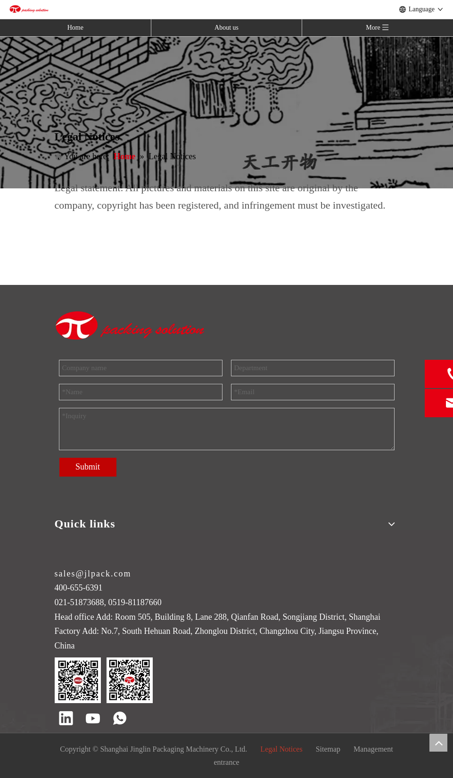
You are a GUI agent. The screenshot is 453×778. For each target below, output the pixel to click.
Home (75, 27)
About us (226, 27)
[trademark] (130, 325)
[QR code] (104, 680)
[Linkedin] (66, 719)
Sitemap (328, 749)
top (438, 743)
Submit (87, 466)
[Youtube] (93, 719)
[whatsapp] (119, 719)
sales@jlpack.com (93, 573)
